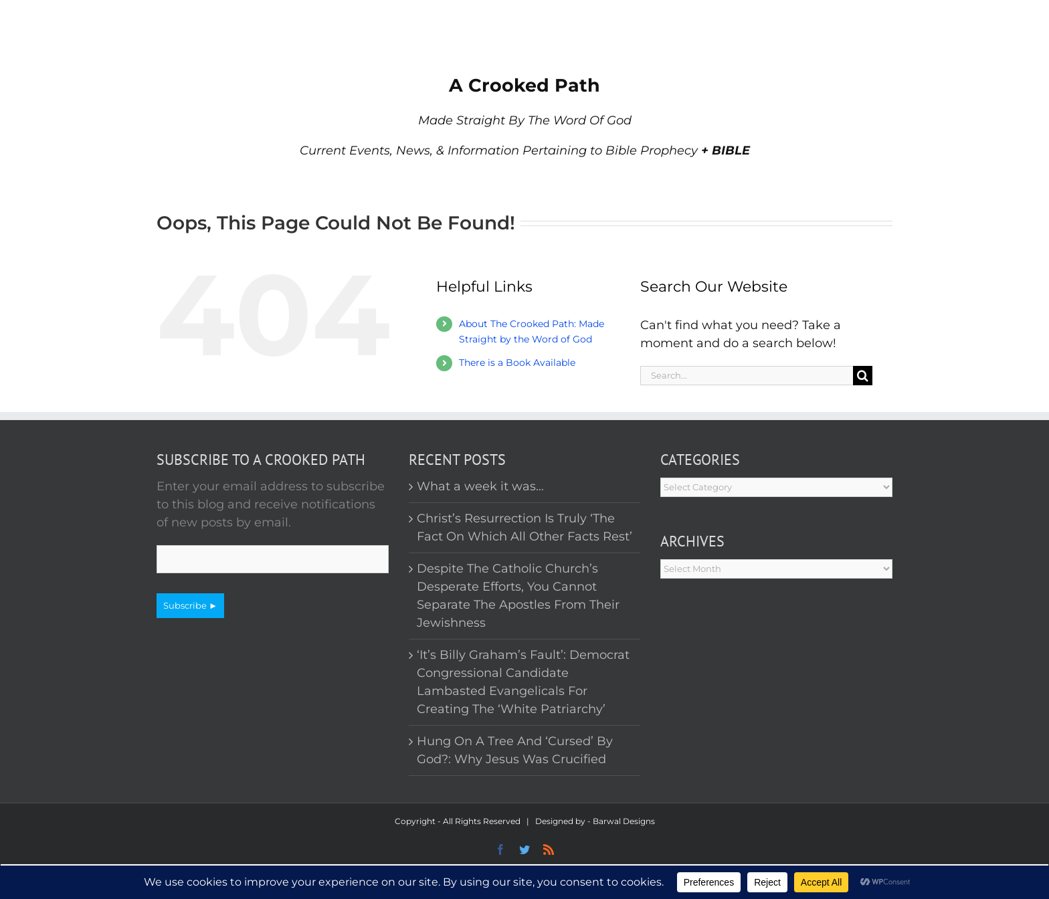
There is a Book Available (517, 363)
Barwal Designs (624, 821)
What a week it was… (480, 486)
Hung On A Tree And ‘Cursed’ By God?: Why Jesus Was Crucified (515, 750)
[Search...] (746, 375)
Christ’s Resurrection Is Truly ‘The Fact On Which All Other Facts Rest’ (524, 527)
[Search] (862, 375)
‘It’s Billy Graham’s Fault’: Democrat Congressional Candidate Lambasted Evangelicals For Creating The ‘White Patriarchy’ (523, 681)
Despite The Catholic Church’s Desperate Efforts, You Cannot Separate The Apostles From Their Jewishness (518, 595)
